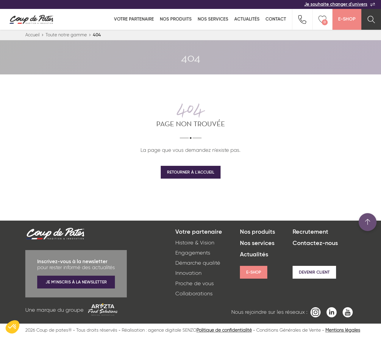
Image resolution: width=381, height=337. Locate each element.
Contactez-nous (315, 243)
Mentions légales (342, 330)
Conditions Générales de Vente (288, 330)
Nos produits (176, 19)
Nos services (213, 19)
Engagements (192, 253)
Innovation (188, 273)
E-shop (253, 272)
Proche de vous (194, 283)
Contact (276, 19)
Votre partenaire (134, 19)
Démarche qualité (197, 263)
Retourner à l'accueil (190, 172)
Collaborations (194, 294)
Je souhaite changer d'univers (339, 4)
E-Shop (346, 19)
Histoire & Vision (194, 243)
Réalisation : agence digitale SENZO (159, 330)
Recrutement (310, 232)
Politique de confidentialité (224, 330)
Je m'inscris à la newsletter (76, 282)
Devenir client (314, 272)
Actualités (247, 19)
